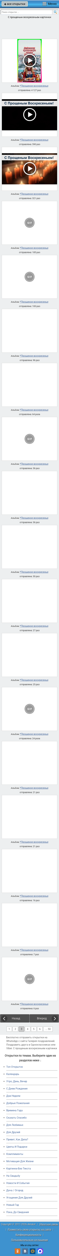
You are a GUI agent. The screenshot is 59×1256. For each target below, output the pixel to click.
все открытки (14, 4)
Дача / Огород (14, 1190)
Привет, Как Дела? (17, 1139)
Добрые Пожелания (18, 1103)
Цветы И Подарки (16, 1146)
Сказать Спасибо (16, 1117)
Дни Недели (13, 1095)
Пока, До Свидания (17, 1212)
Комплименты (14, 1154)
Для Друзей (13, 1132)
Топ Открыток (14, 1066)
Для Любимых (14, 1124)
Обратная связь (48, 1224)
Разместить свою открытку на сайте (29, 1229)
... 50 (48, 1029)
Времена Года (14, 1110)
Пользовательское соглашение (29, 1239)
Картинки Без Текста (18, 1168)
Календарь (12, 1074)
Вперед (42, 1018)
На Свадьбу (13, 1175)
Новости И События (18, 1183)
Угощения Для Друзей (19, 1197)
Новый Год (12, 1204)
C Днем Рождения (17, 1088)
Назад (16, 1018)
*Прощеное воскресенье (34, 86)
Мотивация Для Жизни (20, 1161)
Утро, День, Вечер (16, 1081)
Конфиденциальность (28, 1234)
